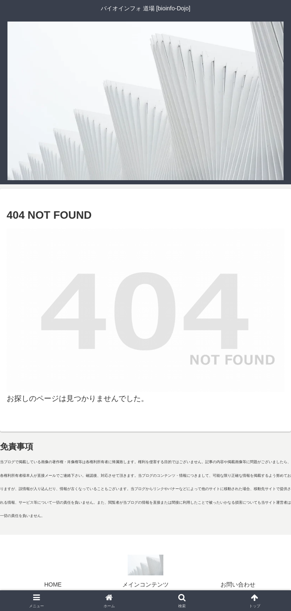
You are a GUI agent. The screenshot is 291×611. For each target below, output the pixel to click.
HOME (53, 584)
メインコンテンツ (145, 584)
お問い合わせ (238, 584)
